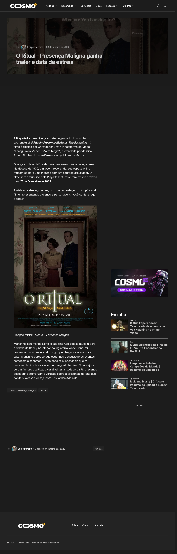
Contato (86, 525)
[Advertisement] (56, 107)
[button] (158, 6)
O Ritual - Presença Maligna (22, 390)
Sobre (75, 525)
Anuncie (99, 525)
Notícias (99, 448)
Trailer (43, 390)
